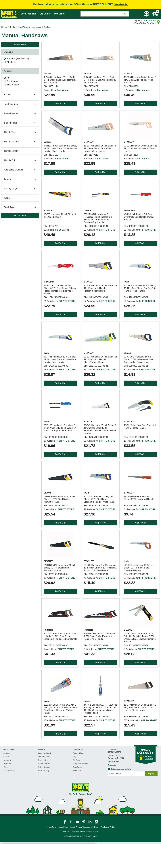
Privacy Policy (52, 827)
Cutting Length (11, 188)
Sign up (151, 774)
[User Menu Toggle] (146, 13)
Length (7, 179)
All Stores (11, 62)
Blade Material (11, 113)
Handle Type (10, 132)
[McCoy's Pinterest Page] (84, 822)
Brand (7, 94)
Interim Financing (44, 764)
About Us (6, 753)
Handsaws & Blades (40, 27)
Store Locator (78, 771)
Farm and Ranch (79, 753)
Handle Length (11, 151)
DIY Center (45, 14)
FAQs (75, 757)
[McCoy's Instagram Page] (96, 822)
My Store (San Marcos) (18, 58)
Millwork (6, 767)
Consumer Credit (44, 757)
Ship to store (13, 85)
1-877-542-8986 (113, 761)
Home (4, 27)
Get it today (12, 81)
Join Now (148, 756)
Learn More (149, 759)
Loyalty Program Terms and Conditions (84, 827)
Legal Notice (63, 827)
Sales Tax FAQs (44, 771)
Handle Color (10, 160)
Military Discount (44, 767)
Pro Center (59, 14)
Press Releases (9, 771)
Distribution (7, 764)
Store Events (77, 767)
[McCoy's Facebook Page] (65, 822)
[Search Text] (101, 13)
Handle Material (11, 141)
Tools (12, 27)
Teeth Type (9, 207)
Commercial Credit (44, 753)
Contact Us (112, 765)
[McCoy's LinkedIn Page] (90, 822)
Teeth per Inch (11, 104)
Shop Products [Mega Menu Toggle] (28, 14)
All (8, 78)
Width (7, 198)
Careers (6, 757)
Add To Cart (60, 103)
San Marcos (150, 20)
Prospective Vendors (80, 764)
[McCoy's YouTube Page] (77, 822)
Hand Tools (23, 27)
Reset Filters (20, 44)
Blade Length (10, 123)
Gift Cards (76, 760)
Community (7, 760)
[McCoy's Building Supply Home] (9, 14)
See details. (121, 4)
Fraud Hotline (43, 760)
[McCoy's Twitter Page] (71, 822)
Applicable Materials (13, 170)
